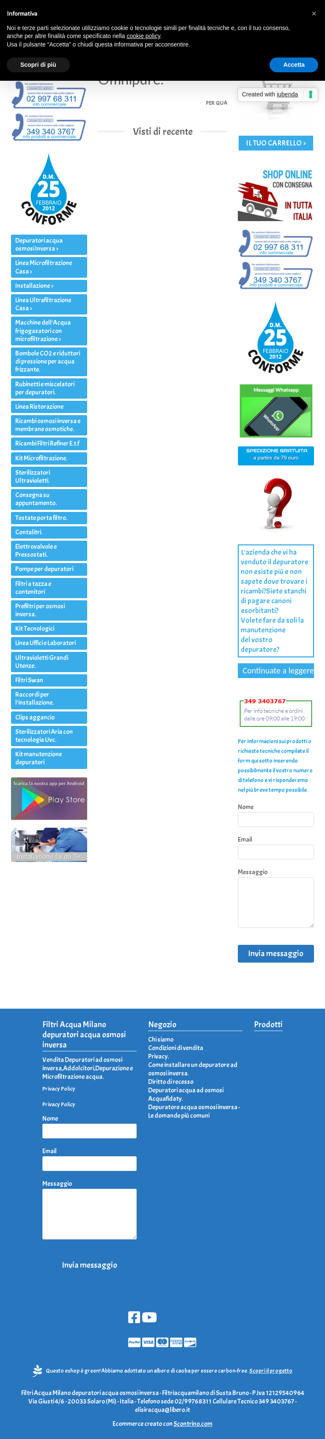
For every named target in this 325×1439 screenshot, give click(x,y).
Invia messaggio (275, 953)
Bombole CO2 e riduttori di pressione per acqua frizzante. (47, 361)
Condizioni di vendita (175, 1048)
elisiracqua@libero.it (162, 1410)
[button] (314, 13)
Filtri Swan (29, 680)
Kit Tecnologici (34, 628)
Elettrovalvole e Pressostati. (36, 550)
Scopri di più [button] (38, 64)
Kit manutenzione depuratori (38, 758)
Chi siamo (161, 1039)
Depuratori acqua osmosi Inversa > (39, 244)
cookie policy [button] (143, 36)
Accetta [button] (294, 64)
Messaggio (252, 872)
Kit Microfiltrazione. (41, 458)
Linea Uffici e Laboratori (45, 643)
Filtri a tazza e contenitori (33, 588)
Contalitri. (28, 532)
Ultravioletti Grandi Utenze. (41, 662)
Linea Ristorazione (39, 406)
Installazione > (34, 286)
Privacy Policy (58, 1088)
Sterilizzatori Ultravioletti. (32, 476)
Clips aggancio (35, 717)
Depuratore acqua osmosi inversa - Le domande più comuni (194, 1111)
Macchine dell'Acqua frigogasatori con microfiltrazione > (43, 330)
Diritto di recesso (170, 1082)
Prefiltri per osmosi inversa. (40, 610)
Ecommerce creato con (162, 1424)
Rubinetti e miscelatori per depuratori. (44, 388)
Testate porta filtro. (41, 518)
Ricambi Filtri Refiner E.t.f (47, 443)
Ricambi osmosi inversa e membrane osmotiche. (47, 425)
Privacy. (158, 1056)
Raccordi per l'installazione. (34, 698)
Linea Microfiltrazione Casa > (43, 267)
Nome (245, 807)
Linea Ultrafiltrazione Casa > (43, 304)
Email (245, 839)
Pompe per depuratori (44, 569)
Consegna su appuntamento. (36, 499)
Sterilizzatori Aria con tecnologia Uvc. (44, 736)
